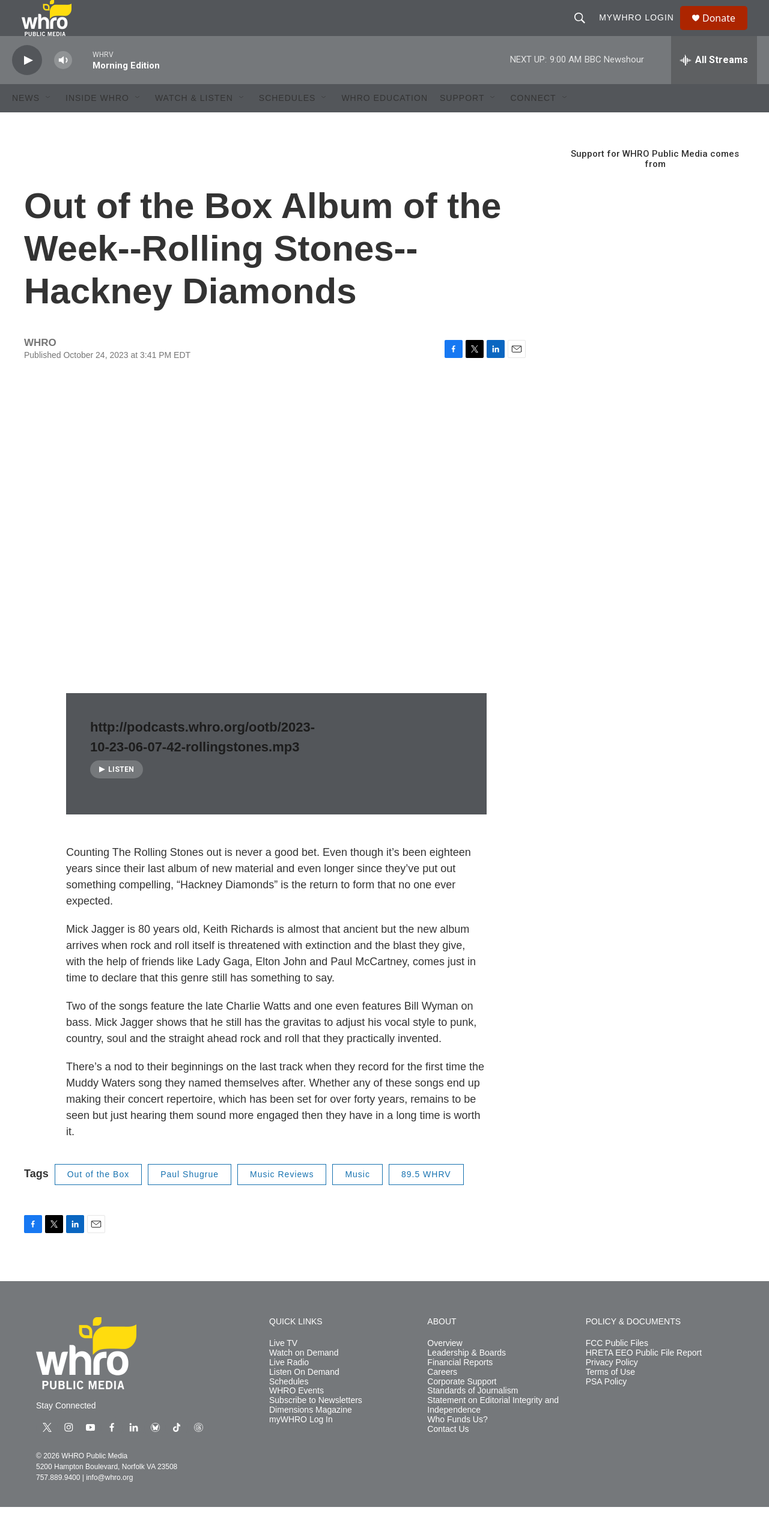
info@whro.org (109, 1504)
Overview (444, 1370)
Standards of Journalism (472, 1417)
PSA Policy (606, 1408)
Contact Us (448, 1456)
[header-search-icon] (585, 31)
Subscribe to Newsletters (315, 1427)
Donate (726, 31)
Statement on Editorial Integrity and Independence (493, 1432)
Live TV (283, 1370)
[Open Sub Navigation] (48, 125)
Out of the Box (98, 1201)
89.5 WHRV (426, 1201)
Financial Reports (460, 1389)
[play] (27, 87)
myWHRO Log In (301, 1446)
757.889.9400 (58, 1504)
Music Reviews (282, 1201)
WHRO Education (384, 125)
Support (462, 125)
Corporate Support (461, 1408)
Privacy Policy (612, 1389)
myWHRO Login (641, 31)
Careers (442, 1399)
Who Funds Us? (457, 1446)
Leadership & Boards (466, 1379)
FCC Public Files (617, 1370)
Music (357, 1201)
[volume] (63, 87)
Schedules (288, 1408)
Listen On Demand (304, 1399)
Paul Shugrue (189, 1201)
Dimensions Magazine (310, 1437)
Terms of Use (610, 1399)
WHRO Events (296, 1417)
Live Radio (289, 1389)
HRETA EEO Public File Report (644, 1379)
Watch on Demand (303, 1379)
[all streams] (714, 87)
